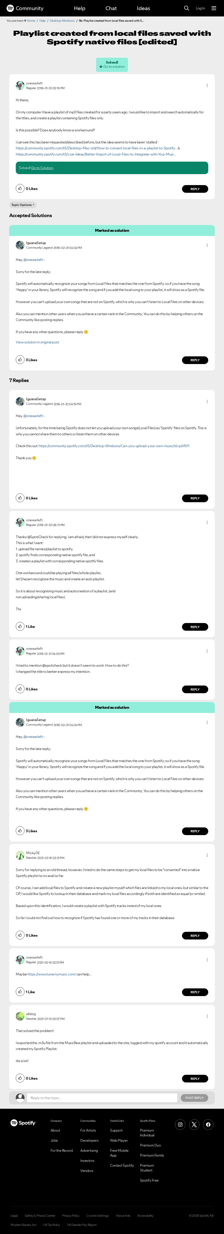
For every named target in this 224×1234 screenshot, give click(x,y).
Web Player (119, 1140)
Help (79, 8)
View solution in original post (37, 342)
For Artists (88, 1130)
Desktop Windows (62, 20)
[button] (207, 85)
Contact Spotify (122, 1165)
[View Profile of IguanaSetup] (36, 242)
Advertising (89, 1150)
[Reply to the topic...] (102, 1097)
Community (25, 8)
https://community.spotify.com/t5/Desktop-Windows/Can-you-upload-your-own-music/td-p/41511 (113, 445)
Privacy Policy (70, 1216)
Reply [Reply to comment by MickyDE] (195, 936)
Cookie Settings (97, 1216)
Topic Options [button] (21, 205)
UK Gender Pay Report (82, 1225)
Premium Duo (150, 1145)
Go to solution (114, 66)
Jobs (54, 1140)
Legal (14, 1216)
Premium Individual (147, 1133)
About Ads (123, 1216)
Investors (87, 1160)
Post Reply (194, 1098)
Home (31, 20)
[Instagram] (180, 1124)
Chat (111, 8)
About (55, 1130)
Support (116, 1130)
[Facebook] (208, 1124)
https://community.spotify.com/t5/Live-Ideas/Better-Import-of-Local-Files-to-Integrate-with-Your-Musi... (96, 154)
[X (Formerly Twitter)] (194, 1124)
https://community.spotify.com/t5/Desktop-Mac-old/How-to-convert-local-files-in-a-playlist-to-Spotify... (96, 148)
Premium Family (152, 1155)
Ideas (143, 8)
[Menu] (213, 8)
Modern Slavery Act (23, 1225)
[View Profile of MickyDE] (33, 852)
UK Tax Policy (51, 1225)
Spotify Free (149, 1180)
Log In (200, 8)
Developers (89, 1140)
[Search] (186, 8)
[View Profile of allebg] (31, 1013)
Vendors (86, 1170)
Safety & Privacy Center (40, 1216)
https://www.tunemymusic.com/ (51, 974)
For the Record (62, 1150)
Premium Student (147, 1168)
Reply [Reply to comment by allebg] (195, 1079)
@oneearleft (33, 259)
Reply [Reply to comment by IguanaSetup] (195, 360)
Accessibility (145, 1216)
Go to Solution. (42, 167)
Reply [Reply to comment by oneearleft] (195, 189)
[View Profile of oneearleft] (34, 83)
